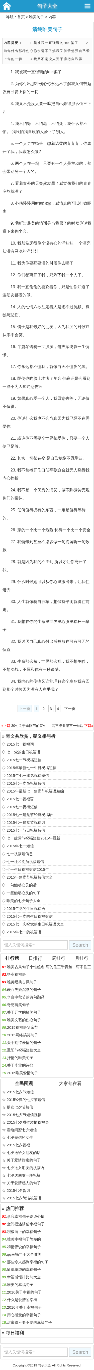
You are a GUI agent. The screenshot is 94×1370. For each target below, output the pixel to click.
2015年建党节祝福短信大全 (29, 877)
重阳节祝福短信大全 (24, 1050)
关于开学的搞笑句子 (24, 1012)
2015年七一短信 (20, 846)
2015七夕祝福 (18, 1145)
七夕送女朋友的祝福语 (25, 1168)
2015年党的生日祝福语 (26, 908)
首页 (21, 17)
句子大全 (47, 6)
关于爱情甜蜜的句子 (24, 1160)
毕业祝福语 (16, 974)
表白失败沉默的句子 (24, 989)
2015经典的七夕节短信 (26, 1099)
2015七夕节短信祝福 (24, 1115)
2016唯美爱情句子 (22, 1073)
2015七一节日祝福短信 (26, 830)
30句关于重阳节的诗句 (29, 726)
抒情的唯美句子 (20, 1058)
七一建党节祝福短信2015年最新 (33, 838)
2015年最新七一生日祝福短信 (31, 768)
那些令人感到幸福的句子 (27, 1262)
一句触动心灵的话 (22, 885)
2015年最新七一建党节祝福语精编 (35, 791)
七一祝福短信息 (20, 854)
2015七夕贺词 (18, 1190)
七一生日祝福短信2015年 (28, 869)
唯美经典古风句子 (22, 982)
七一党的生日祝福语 (23, 752)
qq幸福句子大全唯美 (24, 1254)
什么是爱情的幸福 (22, 1300)
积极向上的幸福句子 (24, 1231)
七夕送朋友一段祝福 (24, 1175)
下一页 (69, 708)
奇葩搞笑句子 (18, 1005)
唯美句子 (36, 17)
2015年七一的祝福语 (24, 932)
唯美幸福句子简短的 (24, 1239)
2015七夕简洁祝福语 (24, 1198)
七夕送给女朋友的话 (24, 1152)
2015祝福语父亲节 (22, 1027)
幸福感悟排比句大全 (24, 1277)
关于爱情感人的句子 (24, 1183)
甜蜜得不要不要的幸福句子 (29, 1322)
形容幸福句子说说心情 (26, 1216)
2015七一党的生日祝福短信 (29, 916)
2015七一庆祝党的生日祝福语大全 (35, 924)
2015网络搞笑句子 (22, 1035)
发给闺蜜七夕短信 (22, 1130)
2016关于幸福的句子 (24, 1292)
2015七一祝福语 (20, 799)
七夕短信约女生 (20, 1137)
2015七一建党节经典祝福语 (29, 814)
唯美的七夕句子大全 (23, 901)
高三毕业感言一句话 (67, 726)
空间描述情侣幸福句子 (26, 1224)
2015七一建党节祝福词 (26, 822)
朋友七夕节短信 (20, 1107)
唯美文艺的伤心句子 (24, 1020)
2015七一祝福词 (20, 744)
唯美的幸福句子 (20, 1284)
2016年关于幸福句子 (24, 1307)
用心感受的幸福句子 (24, 1315)
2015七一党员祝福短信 (26, 783)
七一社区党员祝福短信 (25, 861)
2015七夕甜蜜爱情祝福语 (28, 1122)
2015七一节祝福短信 (24, 760)
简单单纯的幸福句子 (24, 1269)
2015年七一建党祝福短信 (28, 775)
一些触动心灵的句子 (23, 893)
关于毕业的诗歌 (20, 1065)
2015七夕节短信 (20, 1092)
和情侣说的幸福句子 (24, 1247)
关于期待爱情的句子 (24, 1042)
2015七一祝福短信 (22, 807)
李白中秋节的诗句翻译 (26, 997)
